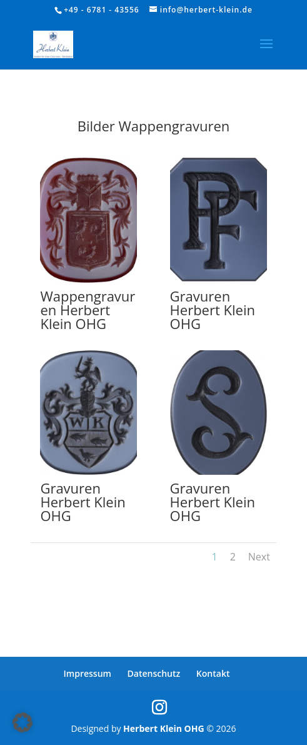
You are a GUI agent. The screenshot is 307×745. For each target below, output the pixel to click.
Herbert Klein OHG (163, 728)
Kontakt (213, 673)
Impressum (87, 673)
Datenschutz (154, 673)
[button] (22, 722)
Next (259, 557)
